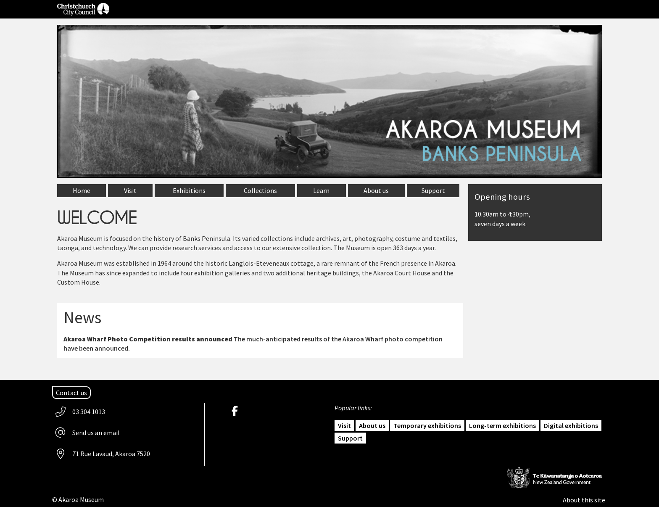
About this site (584, 500)
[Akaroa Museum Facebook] (237, 411)
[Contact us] (71, 392)
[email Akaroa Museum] (88, 432)
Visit (344, 425)
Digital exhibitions (571, 425)
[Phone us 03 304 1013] (80, 411)
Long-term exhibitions (502, 425)
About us (372, 425)
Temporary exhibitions (427, 425)
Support (350, 438)
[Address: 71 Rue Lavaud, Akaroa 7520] (103, 453)
